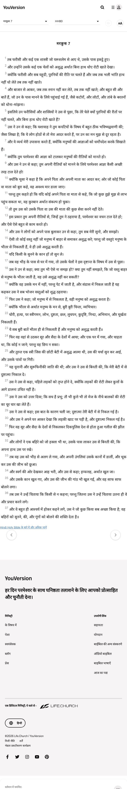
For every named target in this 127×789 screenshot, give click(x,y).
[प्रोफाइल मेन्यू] (116, 7)
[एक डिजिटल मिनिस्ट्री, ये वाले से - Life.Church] (63, 704)
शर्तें (21, 741)
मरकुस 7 (25, 21)
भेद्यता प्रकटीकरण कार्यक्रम (18, 745)
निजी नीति (10, 741)
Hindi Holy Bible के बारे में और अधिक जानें (23, 527)
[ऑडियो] (108, 23)
